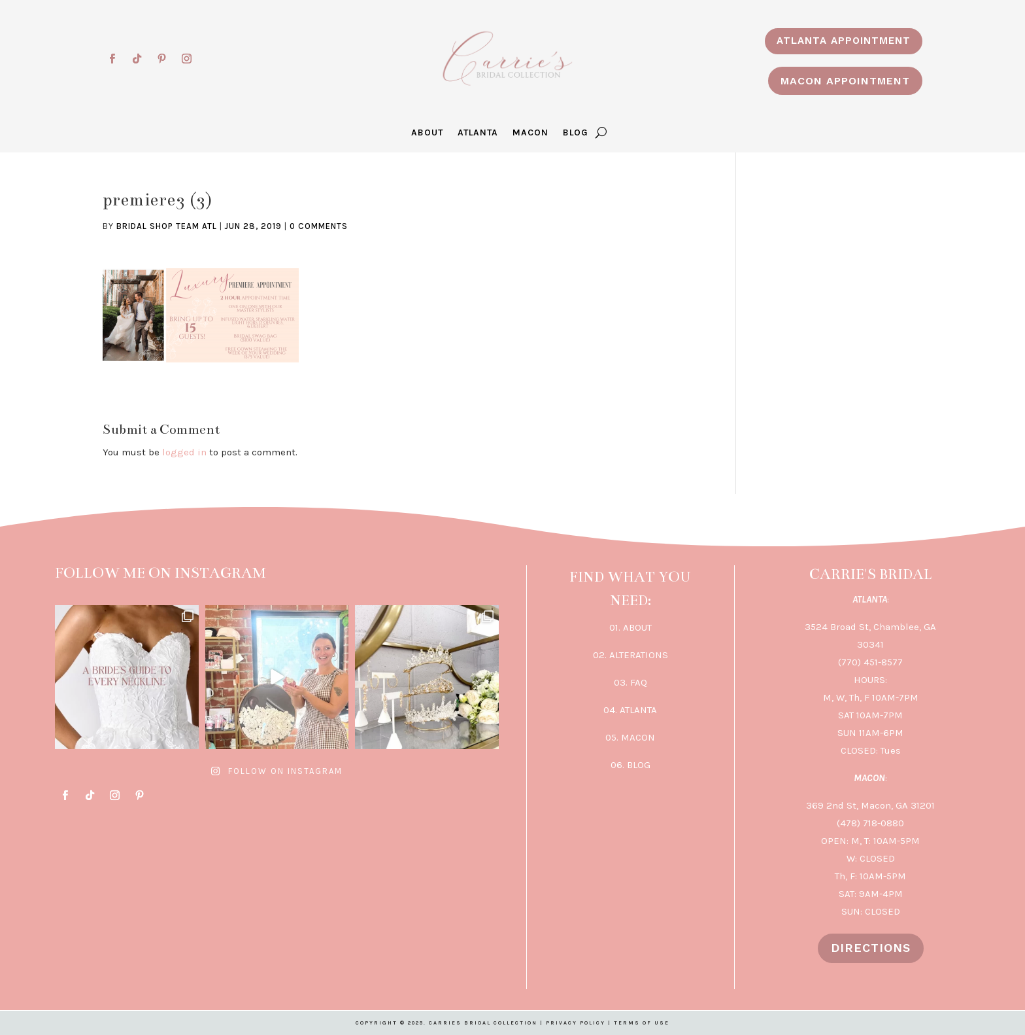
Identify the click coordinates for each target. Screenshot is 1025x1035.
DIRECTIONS (871, 948)
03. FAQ (630, 682)
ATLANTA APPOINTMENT (844, 40)
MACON (530, 133)
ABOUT (427, 133)
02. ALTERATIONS (630, 655)
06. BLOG (630, 765)
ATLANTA (478, 133)
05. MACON (630, 737)
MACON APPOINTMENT (845, 81)
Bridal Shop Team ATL (166, 226)
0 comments (319, 226)
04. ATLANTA (630, 710)
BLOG (575, 133)
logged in (184, 452)
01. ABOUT (630, 627)
